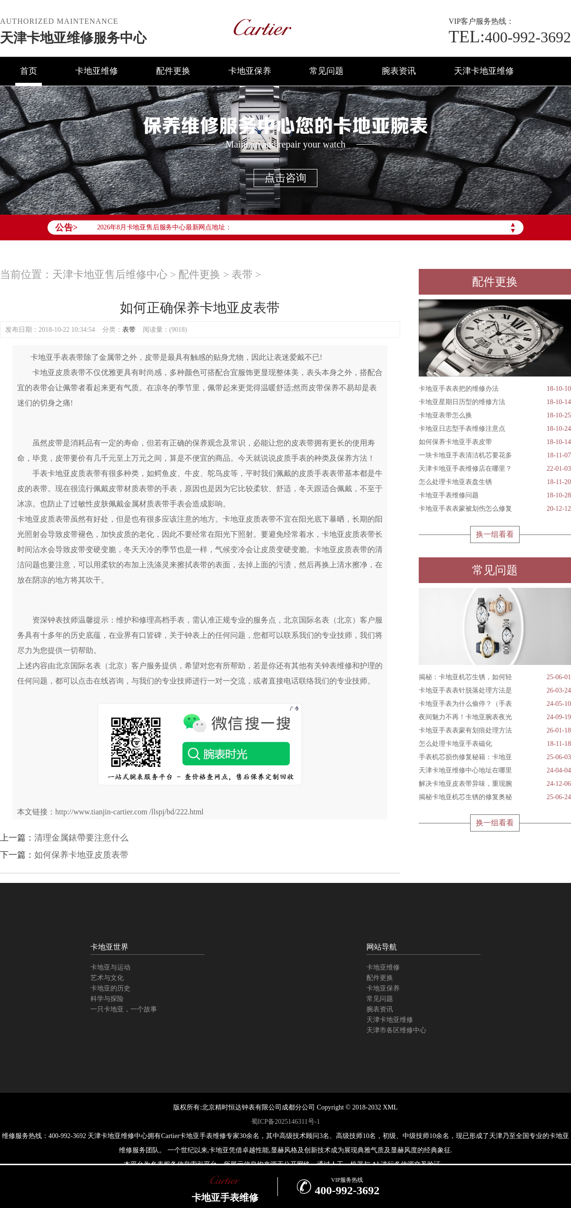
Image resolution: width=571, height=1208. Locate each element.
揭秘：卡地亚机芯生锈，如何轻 (495, 677)
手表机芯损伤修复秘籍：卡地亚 (495, 757)
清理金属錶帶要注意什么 (81, 837)
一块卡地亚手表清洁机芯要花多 (495, 455)
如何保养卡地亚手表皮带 (495, 442)
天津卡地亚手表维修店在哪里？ (495, 468)
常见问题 (326, 71)
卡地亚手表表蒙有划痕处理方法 (495, 730)
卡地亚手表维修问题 (495, 495)
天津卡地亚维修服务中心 (73, 37)
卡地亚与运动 (110, 967)
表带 (242, 274)
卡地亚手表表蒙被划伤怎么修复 (495, 508)
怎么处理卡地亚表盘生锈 (495, 482)
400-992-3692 (510, 37)
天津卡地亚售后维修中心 (109, 274)
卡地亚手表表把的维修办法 (495, 389)
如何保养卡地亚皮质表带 (81, 855)
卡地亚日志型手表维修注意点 (495, 429)
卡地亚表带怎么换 (495, 415)
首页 (28, 71)
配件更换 (173, 71)
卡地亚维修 (96, 71)
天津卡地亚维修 (484, 71)
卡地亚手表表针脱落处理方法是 (495, 690)
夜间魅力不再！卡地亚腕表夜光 (495, 717)
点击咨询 (285, 178)
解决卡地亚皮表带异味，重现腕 (495, 784)
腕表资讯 (399, 71)
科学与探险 (107, 998)
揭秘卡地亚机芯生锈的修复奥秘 (495, 797)
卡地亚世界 (109, 947)
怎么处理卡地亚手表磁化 (495, 744)
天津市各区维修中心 (396, 1030)
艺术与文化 (107, 977)
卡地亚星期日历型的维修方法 (495, 402)
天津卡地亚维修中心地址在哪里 (495, 770)
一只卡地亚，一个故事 (123, 1009)
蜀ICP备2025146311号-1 (285, 1121)
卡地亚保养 (249, 71)
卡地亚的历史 (110, 988)
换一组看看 (495, 534)
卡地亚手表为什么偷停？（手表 (495, 704)
